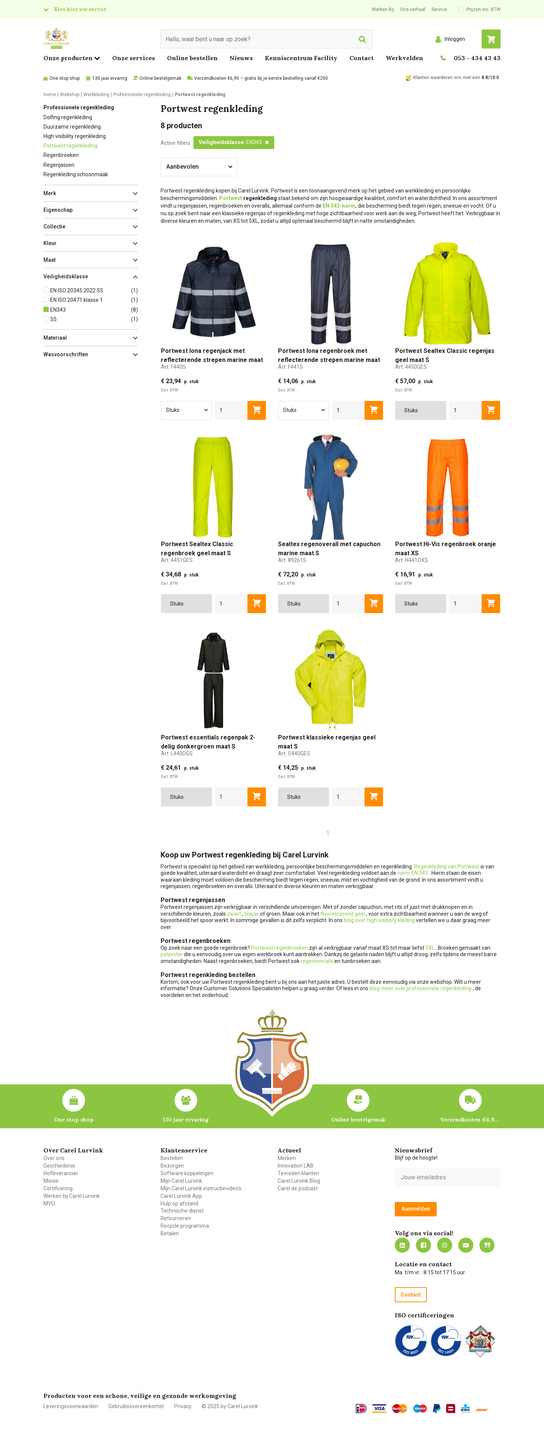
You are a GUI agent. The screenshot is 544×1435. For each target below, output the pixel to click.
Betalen (170, 1233)
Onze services (133, 58)
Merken (287, 1158)
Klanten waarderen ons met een (446, 77)
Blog (487, 1245)
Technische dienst (182, 1211)
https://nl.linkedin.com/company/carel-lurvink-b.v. (402, 1245)
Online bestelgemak (160, 78)
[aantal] (231, 410)
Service (439, 9)
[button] (90, 193)
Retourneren (176, 1218)
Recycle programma (185, 1226)
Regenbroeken (61, 155)
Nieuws (241, 58)
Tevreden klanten (298, 1173)
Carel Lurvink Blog (299, 1181)
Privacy (183, 1406)
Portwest (230, 198)
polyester (172, 954)
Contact (361, 58)
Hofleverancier (60, 1173)
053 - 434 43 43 (477, 58)
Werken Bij (383, 9)
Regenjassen (58, 165)
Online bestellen (192, 58)
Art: (173, 367)
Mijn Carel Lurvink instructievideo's (201, 1188)
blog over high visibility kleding (379, 920)
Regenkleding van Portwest (446, 866)
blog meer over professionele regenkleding (421, 988)
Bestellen (172, 1158)
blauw (251, 914)
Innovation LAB (296, 1166)
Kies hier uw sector (80, 9)
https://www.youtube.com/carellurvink (465, 1245)
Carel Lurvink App (181, 1196)
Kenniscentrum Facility (301, 58)
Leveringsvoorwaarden (70, 1406)
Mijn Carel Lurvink (181, 1181)
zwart (234, 914)
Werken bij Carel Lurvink (71, 1196)
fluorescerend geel (343, 914)
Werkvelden (404, 58)
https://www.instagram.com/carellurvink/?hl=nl (444, 1245)
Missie (51, 1181)
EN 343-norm (339, 206)
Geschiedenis (59, 1166)
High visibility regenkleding (74, 136)
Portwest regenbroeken (279, 948)
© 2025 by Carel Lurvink (230, 1406)
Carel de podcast (298, 1188)
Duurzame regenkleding (72, 127)
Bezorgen (172, 1166)
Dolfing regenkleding (67, 117)
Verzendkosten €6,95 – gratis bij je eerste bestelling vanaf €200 (261, 78)
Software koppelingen (187, 1173)
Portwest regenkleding (70, 146)
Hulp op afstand (179, 1203)
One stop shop (64, 78)
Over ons (54, 1158)
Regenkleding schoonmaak (75, 174)
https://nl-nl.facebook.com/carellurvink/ (423, 1245)
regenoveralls (317, 961)
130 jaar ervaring (109, 78)
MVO (49, 1203)
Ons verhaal (412, 9)
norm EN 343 (413, 873)
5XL (429, 948)
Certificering (58, 1188)
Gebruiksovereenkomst (136, 1406)
